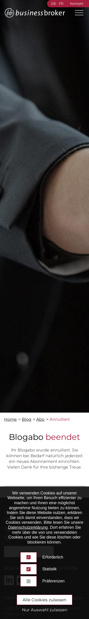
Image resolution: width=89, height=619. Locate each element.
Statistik (49, 569)
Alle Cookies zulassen (44, 599)
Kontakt (76, 4)
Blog (26, 419)
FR (61, 4)
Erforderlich (52, 557)
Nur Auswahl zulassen (44, 609)
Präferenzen (53, 581)
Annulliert (60, 419)
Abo (40, 419)
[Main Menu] (77, 13)
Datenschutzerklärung (28, 527)
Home (10, 419)
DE (53, 4)
